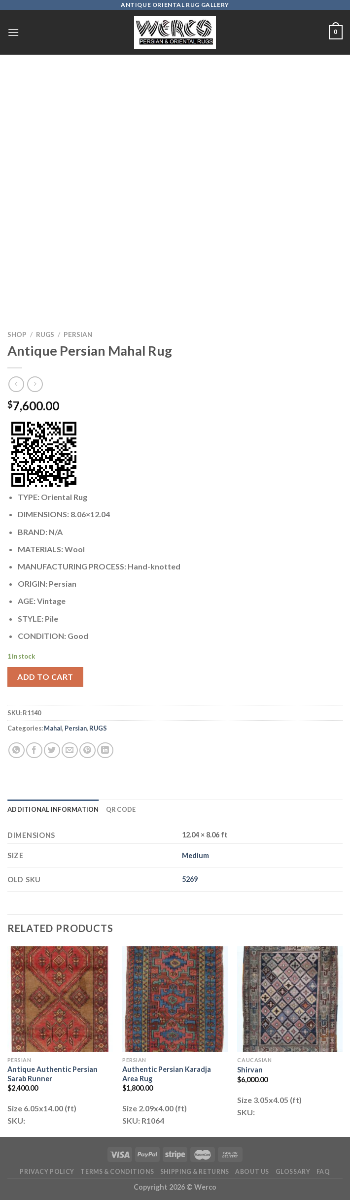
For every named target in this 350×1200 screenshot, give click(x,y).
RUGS (45, 334)
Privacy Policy (47, 1171)
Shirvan (250, 1070)
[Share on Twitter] (52, 750)
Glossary (293, 1171)
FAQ (323, 1171)
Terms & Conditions (117, 1171)
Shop (17, 334)
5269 (190, 879)
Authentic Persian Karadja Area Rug (166, 1074)
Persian (78, 334)
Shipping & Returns (194, 1171)
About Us (252, 1171)
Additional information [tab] (53, 809)
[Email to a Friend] (70, 750)
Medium (195, 855)
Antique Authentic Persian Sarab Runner (52, 1074)
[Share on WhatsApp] (16, 750)
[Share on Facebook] (34, 750)
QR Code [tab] (121, 809)
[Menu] (13, 32)
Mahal (53, 728)
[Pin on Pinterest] (87, 750)
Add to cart (45, 676)
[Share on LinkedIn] (105, 750)
